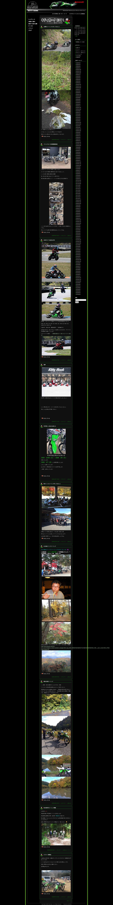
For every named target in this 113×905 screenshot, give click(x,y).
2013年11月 (78, 261)
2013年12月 (78, 259)
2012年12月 (78, 277)
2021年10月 (78, 124)
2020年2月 (78, 139)
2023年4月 (78, 102)
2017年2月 (78, 196)
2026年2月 (78, 66)
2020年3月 (78, 137)
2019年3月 (78, 157)
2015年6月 (78, 229)
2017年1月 (78, 198)
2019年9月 (78, 147)
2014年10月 (78, 243)
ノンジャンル (79, 54)
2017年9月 (78, 185)
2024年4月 (78, 91)
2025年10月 (78, 72)
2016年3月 (78, 215)
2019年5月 (78, 153)
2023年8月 (78, 97)
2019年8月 (78, 148)
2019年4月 (78, 155)
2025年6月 (78, 76)
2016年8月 (78, 206)
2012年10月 (78, 281)
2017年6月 (78, 190)
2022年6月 (78, 114)
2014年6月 (78, 249)
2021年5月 (78, 125)
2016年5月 (78, 211)
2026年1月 (78, 67)
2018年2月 (78, 178)
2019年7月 (78, 150)
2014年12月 (78, 239)
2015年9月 (78, 225)
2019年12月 (78, 142)
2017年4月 (78, 193)
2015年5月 (78, 231)
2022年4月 (78, 117)
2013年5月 (78, 269)
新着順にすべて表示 (80, 42)
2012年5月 (78, 289)
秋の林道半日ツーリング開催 (50, 807)
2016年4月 (78, 213)
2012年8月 (78, 284)
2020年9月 (78, 132)
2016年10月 (78, 203)
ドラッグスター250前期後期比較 (50, 144)
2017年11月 (78, 182)
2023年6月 (78, 99)
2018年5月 (78, 173)
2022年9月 (78, 110)
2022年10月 (78, 109)
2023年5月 (78, 101)
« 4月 (76, 36)
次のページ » (69, 900)
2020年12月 (78, 129)
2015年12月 (78, 220)
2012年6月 (78, 287)
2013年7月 (78, 266)
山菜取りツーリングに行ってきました (52, 26)
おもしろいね (47, 136)
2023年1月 (78, 105)
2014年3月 (78, 254)
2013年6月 (78, 267)
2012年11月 (78, 279)
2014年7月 (78, 248)
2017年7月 (78, 188)
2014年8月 (78, 246)
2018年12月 (78, 162)
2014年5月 (78, 251)
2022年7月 (78, 112)
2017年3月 (78, 195)
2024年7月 (78, 89)
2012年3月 (78, 292)
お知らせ (69, 139)
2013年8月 (78, 264)
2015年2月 (78, 236)
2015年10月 (78, 223)
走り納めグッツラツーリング (50, 546)
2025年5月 (78, 77)
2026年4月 (78, 63)
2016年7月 (78, 208)
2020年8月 (78, 134)
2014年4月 (78, 253)
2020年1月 (78, 140)
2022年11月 (78, 107)
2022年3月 (78, 119)
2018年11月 (78, 163)
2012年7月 (78, 286)
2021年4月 (78, 127)
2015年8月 (78, 226)
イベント (69, 850)
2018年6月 (78, 172)
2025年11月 (78, 71)
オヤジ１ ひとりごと (80, 50)
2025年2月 (78, 82)
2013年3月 (78, 272)
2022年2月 (78, 120)
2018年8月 (78, 168)
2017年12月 (78, 180)
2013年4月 (78, 271)
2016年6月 (78, 210)
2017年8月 (78, 186)
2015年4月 (78, 233)
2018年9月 (78, 167)
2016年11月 (78, 201)
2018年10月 (78, 165)
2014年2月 (78, 256)
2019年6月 (78, 152)
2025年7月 (78, 74)
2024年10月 (78, 87)
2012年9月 (78, 282)
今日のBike (78, 55)
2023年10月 (78, 96)
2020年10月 (78, 130)
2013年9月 (78, 263)
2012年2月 (78, 294)
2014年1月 (78, 258)
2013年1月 (78, 276)
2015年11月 (78, 221)
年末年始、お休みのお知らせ (50, 426)
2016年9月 (78, 205)
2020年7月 (78, 135)
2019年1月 (78, 160)
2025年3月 (78, 81)
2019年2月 (78, 158)
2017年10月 (78, 183)
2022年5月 (78, 115)
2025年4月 (78, 79)
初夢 (45, 364)
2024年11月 (78, 86)
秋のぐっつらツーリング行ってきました (52, 483)
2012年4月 (78, 291)
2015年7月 (78, 228)
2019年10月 (78, 145)
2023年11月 (78, 94)
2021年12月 (78, 122)
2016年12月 (78, 200)
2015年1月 (78, 238)
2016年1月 (78, 218)
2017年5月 (78, 191)
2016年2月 (78, 216)
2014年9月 (78, 244)
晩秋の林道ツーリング (48, 681)
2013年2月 (78, 274)
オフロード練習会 (47, 854)
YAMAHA (78, 57)
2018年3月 (78, 177)
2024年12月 (78, 84)
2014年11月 (78, 241)
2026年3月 (78, 64)
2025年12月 (78, 69)
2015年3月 (78, 234)
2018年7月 (78, 170)
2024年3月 (78, 92)
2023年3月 (78, 104)
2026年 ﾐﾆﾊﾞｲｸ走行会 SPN (49, 240)
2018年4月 (78, 175)
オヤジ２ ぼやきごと (80, 52)
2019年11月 (78, 144)
